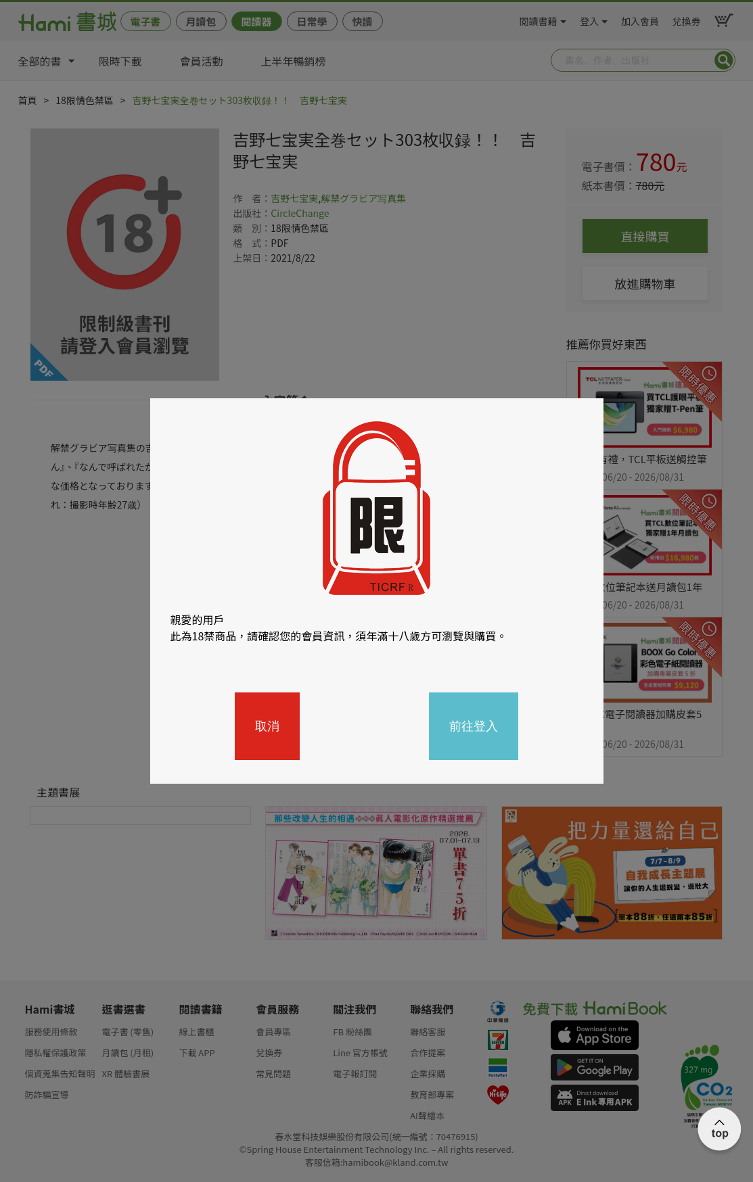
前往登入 (473, 726)
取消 (267, 726)
